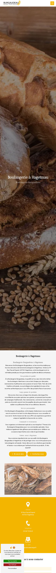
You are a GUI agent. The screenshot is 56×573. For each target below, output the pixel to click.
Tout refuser (12, 565)
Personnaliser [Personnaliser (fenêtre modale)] (12, 568)
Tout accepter (12, 561)
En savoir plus (18, 454)
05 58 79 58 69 (28, 531)
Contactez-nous (37, 454)
